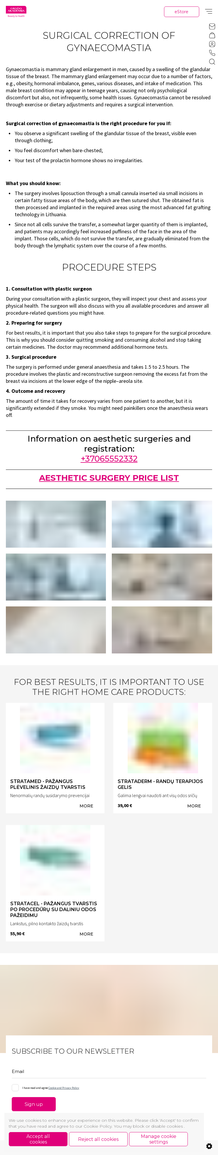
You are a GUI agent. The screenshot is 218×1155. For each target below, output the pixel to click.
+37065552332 (109, 462)
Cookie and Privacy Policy (63, 1090)
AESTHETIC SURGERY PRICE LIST (109, 481)
